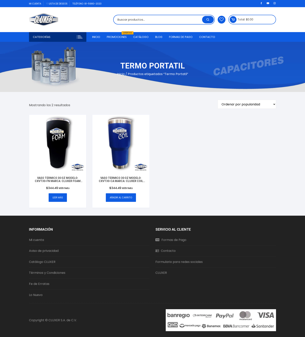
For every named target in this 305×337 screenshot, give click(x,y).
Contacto (207, 37)
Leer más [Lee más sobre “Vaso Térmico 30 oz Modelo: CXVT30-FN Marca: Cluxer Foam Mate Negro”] (58, 197)
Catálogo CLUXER (42, 262)
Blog (158, 37)
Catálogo (141, 37)
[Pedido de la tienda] (247, 104)
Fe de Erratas (39, 284)
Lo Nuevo (36, 295)
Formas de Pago (181, 37)
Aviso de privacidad (44, 251)
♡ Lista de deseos (56, 3)
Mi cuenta (35, 3)
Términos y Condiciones (47, 272)
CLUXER (161, 272)
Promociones (118, 35)
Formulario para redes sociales (179, 262)
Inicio (96, 37)
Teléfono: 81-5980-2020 (87, 3)
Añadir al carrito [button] (121, 197)
